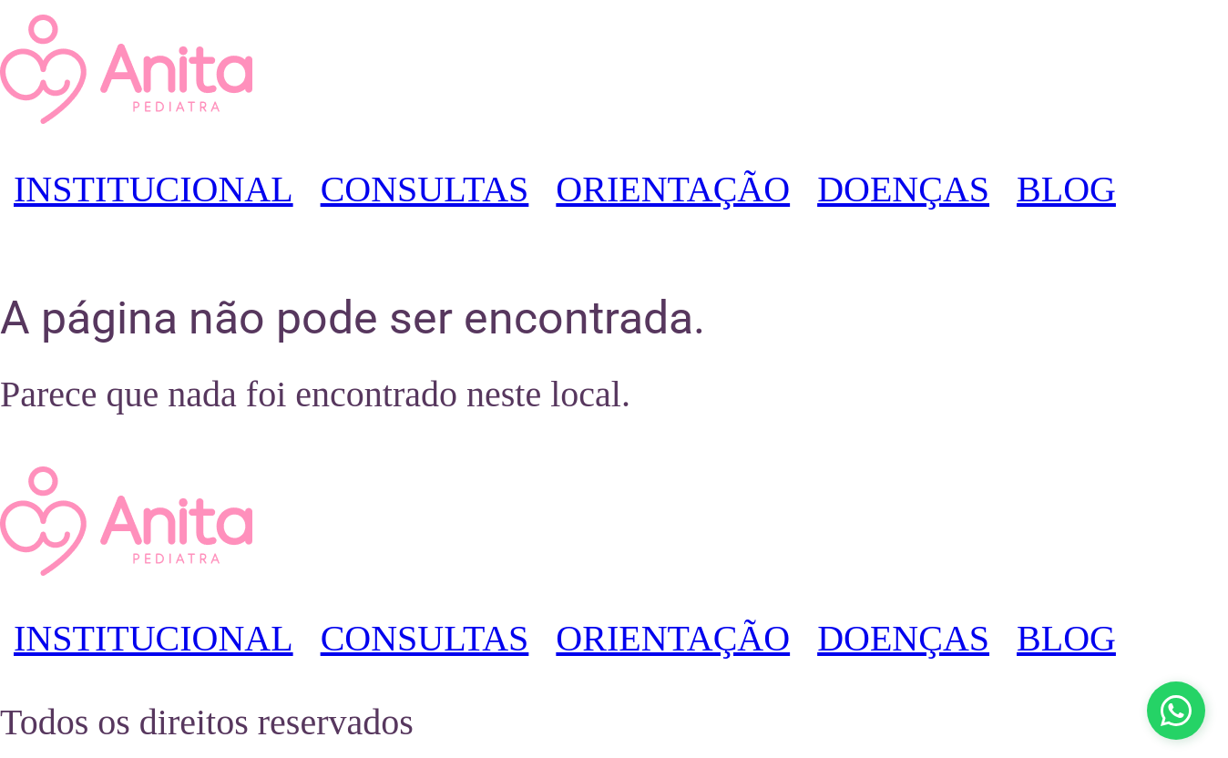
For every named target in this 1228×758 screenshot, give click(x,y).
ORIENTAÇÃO (673, 189)
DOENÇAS (903, 189)
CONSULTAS (425, 189)
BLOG (1066, 189)
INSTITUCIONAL (153, 189)
